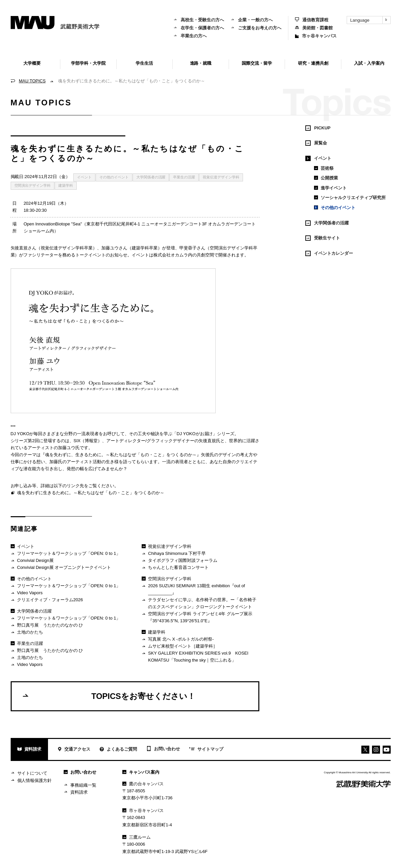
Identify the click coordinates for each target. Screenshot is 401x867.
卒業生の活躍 (184, 177)
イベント (84, 177)
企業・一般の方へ (252, 19)
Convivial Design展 (32, 561)
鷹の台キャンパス (143, 784)
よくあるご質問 (118, 749)
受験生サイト (322, 238)
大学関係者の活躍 (151, 177)
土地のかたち (27, 632)
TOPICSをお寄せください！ (108, 696)
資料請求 (29, 749)
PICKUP (317, 128)
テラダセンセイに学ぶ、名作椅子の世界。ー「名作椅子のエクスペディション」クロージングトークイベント (199, 603)
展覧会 (316, 143)
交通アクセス (73, 749)
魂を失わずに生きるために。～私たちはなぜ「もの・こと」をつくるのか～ (87, 493)
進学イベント (330, 187)
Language (370, 20)
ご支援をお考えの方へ (256, 27)
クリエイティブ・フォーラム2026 (47, 600)
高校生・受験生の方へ (198, 19)
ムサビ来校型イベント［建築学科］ (179, 646)
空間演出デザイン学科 (32, 185)
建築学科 (65, 185)
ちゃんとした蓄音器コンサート (175, 568)
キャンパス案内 (140, 772)
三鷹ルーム (136, 837)
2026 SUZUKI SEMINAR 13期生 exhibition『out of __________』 (193, 589)
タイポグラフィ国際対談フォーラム (179, 561)
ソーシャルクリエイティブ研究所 (350, 197)
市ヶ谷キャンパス (316, 35)
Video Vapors (27, 593)
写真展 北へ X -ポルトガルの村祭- (178, 639)
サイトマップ (206, 749)
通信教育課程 (311, 19)
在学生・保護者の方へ (198, 27)
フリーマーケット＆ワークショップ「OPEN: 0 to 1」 (66, 554)
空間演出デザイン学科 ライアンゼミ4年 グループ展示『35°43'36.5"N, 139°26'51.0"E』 (197, 617)
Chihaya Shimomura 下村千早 (174, 554)
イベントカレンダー (329, 253)
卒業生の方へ (190, 35)
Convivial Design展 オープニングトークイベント (61, 568)
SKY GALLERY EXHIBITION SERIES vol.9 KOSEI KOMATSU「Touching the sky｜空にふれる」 (195, 656)
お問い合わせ (163, 749)
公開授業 (326, 177)
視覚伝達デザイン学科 (221, 177)
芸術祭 (324, 168)
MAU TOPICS (32, 80)
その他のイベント (114, 177)
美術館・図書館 (314, 27)
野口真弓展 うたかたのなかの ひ (47, 625)
